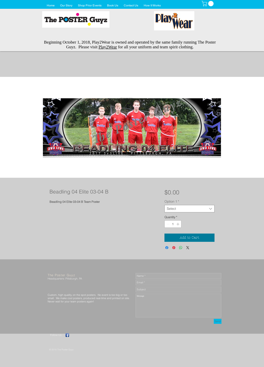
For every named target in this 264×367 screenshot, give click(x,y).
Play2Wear (108, 47)
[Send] (217, 321)
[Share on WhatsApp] (181, 247)
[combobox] (189, 208)
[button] (208, 3)
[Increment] (178, 224)
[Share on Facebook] (167, 247)
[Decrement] (167, 224)
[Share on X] (188, 247)
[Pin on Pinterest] (174, 247)
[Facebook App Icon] (67, 335)
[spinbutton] (173, 224)
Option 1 (171, 202)
